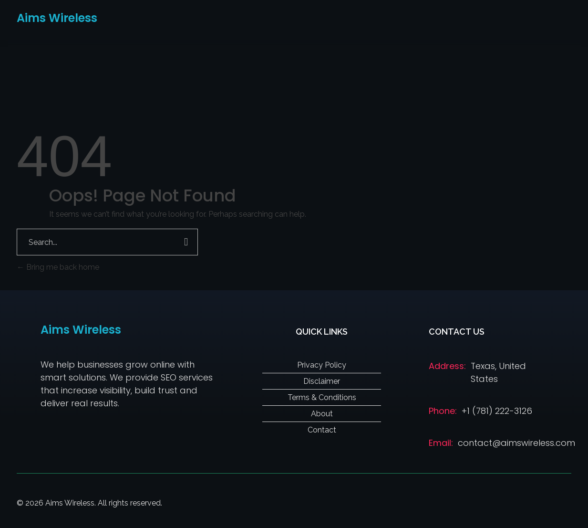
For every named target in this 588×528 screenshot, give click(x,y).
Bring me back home (58, 267)
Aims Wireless (57, 18)
